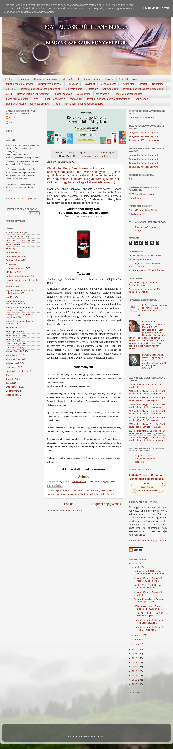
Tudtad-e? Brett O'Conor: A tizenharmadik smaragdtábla (149, 572)
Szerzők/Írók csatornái (16, 99)
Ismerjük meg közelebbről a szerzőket (40, 89)
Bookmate (77, 490)
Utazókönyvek (13, 387)
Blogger (100, 736)
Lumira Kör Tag (92, 79)
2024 (135, 653)
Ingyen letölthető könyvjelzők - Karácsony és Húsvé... (149, 579)
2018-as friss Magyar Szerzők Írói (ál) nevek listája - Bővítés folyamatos (147, 392)
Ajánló (59, 490)
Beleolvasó (158, 84)
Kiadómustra (127, 84)
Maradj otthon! (83, 94)
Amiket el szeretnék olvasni (19, 84)
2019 (135, 675)
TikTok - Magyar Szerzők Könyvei (145, 255)
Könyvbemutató (110, 89)
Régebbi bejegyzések (106, 504)
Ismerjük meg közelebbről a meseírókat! (143, 89)
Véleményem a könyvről (50, 84)
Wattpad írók (76, 99)
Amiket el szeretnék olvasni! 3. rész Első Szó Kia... (149, 628)
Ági (10, 122)
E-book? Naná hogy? (16, 268)
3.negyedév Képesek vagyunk (143, 136)
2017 (135, 684)
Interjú (9, 297)
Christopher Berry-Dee (94, 490)
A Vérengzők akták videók (141, 117)
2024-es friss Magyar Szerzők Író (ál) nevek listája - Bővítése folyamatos (147, 432)
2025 (135, 649)
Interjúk (8, 94)
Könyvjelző (11, 339)
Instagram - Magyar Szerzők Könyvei (147, 270)
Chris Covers (135, 198)
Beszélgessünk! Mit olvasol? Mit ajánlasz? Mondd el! (144, 290)
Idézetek (143, 84)
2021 (135, 667)
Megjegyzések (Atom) (71, 510)
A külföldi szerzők (128, 79)
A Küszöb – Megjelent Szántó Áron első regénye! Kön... (148, 614)
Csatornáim (23, 79)
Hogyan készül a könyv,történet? (33, 94)
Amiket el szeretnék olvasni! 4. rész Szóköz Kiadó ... (149, 621)
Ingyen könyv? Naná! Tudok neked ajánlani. (27, 103)
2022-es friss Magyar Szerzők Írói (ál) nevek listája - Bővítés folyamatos (147, 418)
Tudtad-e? (92, 89)
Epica (131, 179)
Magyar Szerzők (71, 79)
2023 (135, 658)
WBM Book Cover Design (141, 194)
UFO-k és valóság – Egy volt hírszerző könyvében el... (148, 607)
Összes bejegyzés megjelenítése (91, 156)
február (138, 639)
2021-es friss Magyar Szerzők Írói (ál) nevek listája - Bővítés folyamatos (147, 412)
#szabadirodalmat (14, 232)
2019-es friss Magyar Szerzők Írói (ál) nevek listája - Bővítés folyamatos (147, 398)
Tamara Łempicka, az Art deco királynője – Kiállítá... (149, 600)
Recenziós (11, 367)
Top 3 (57, 103)
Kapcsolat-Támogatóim (46, 79)
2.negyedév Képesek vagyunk (143, 159)
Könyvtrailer (89, 84)
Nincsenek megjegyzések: (103, 481)
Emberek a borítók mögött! (128, 94)
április (138, 567)
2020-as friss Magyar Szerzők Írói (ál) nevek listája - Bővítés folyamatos (147, 405)
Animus (67, 490)
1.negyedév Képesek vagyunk (143, 132)
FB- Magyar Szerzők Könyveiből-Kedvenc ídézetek (145, 264)
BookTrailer (10, 89)
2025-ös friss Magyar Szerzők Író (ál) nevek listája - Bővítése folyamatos (147, 438)
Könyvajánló (12, 331)
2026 (135, 563)
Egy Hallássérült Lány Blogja (22, 198)
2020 (135, 671)
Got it (165, 8)
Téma (35, 99)
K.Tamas (13, 117)
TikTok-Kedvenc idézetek (141, 259)
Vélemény (94, 494)
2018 (135, 680)
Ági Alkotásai (135, 214)
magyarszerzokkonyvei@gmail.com (148, 540)
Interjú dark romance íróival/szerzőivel (84, 103)
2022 (135, 662)
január (138, 644)
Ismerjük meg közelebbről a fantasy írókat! (109, 99)
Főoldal (9, 79)
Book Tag (109, 79)
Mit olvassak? (103, 94)
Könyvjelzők (141, 99)
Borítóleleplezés (108, 84)
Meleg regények (63, 94)
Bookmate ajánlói (73, 89)
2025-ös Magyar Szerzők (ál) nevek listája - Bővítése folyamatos (154, 308)
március (139, 635)
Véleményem (107, 494)
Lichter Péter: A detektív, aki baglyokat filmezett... (147, 586)
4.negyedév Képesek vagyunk (143, 167)
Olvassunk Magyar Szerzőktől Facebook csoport (143, 283)
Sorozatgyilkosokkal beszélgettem (71, 494)
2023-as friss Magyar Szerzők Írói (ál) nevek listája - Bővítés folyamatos (147, 425)
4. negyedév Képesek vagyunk (144, 140)
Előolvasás (72, 84)
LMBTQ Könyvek (14, 343)
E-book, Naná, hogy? (54, 99)
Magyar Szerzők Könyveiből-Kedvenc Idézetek (145, 458)
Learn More (151, 8)
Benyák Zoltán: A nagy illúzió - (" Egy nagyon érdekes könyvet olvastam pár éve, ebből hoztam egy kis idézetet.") (154, 361)
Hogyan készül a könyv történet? (22, 280)
